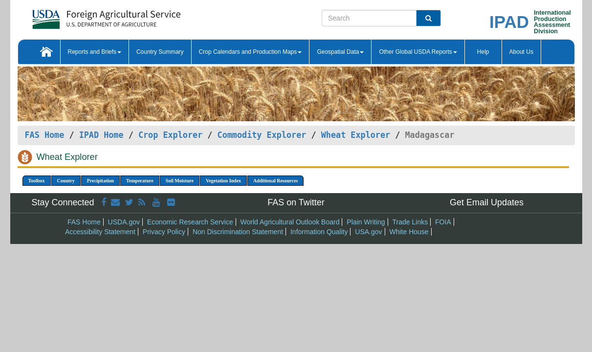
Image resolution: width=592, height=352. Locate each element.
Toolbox (36, 180)
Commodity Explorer (262, 135)
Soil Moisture (180, 180)
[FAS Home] (82, 16)
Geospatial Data (340, 51)
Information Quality (319, 232)
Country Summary (160, 51)
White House (408, 232)
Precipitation (100, 180)
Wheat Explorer (355, 135)
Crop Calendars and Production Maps (250, 51)
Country (66, 180)
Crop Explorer (170, 135)
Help (483, 51)
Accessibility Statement (100, 232)
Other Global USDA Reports (418, 51)
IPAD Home (101, 135)
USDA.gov (124, 222)
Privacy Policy (164, 232)
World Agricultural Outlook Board (290, 222)
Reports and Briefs (94, 51)
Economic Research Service (190, 222)
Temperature (139, 180)
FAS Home (45, 135)
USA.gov (368, 232)
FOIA (443, 222)
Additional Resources (275, 180)
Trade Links (410, 222)
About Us (521, 51)
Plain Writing (366, 222)
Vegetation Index (223, 180)
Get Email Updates (487, 202)
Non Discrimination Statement (238, 232)
